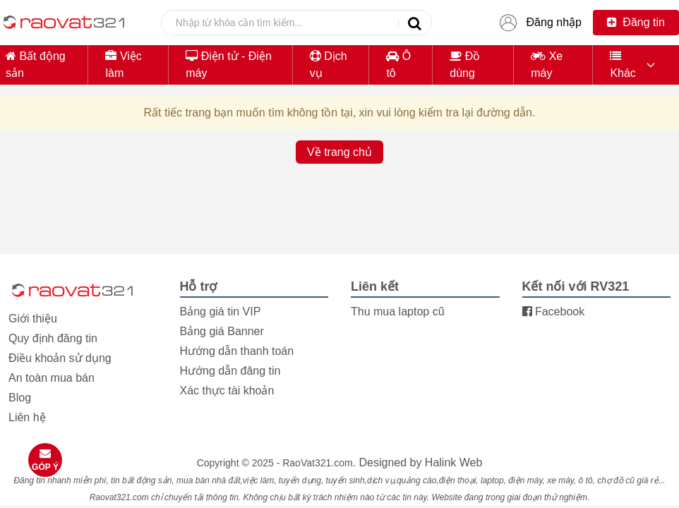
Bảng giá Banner (222, 331)
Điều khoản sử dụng (60, 358)
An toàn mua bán (51, 378)
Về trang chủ (339, 152)
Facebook (553, 312)
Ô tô (398, 64)
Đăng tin (636, 22)
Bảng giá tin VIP (220, 312)
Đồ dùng (465, 64)
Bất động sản (36, 64)
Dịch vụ (328, 64)
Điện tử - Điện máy (229, 64)
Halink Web (454, 462)
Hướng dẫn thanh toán (237, 351)
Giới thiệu (32, 319)
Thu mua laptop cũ (398, 312)
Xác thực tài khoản (227, 391)
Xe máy (547, 64)
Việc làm (123, 64)
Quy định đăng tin (52, 338)
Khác (622, 64)
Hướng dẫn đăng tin (230, 371)
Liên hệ (27, 417)
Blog (19, 398)
